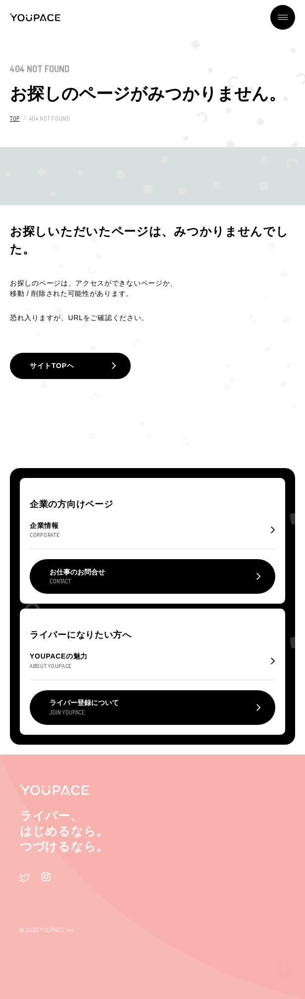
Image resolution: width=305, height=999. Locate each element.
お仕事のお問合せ (77, 576)
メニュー (282, 17)
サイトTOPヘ (52, 366)
